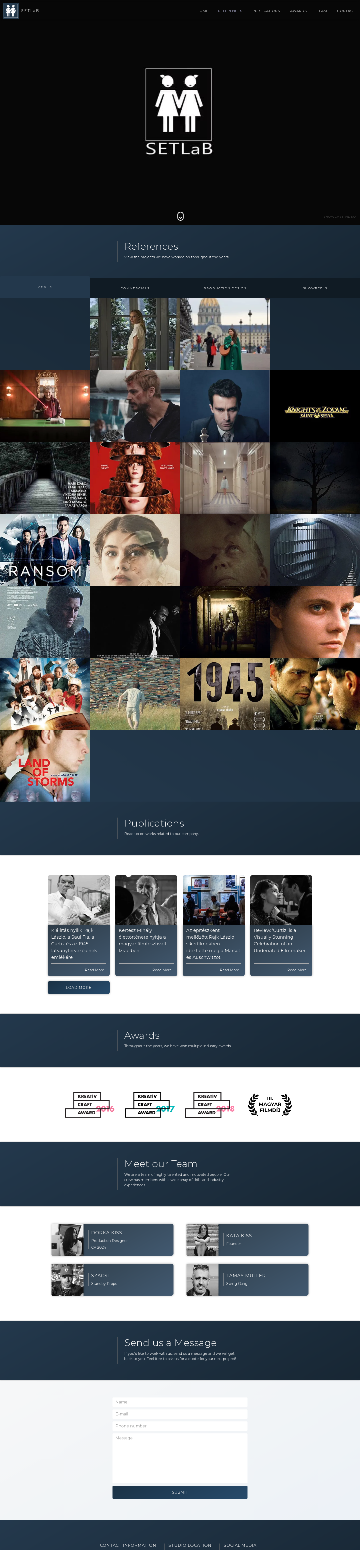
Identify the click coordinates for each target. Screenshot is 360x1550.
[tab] (45, 287)
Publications (266, 11)
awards (298, 11)
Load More (79, 987)
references (230, 11)
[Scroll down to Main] (180, 216)
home (202, 11)
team (322, 11)
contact (346, 11)
